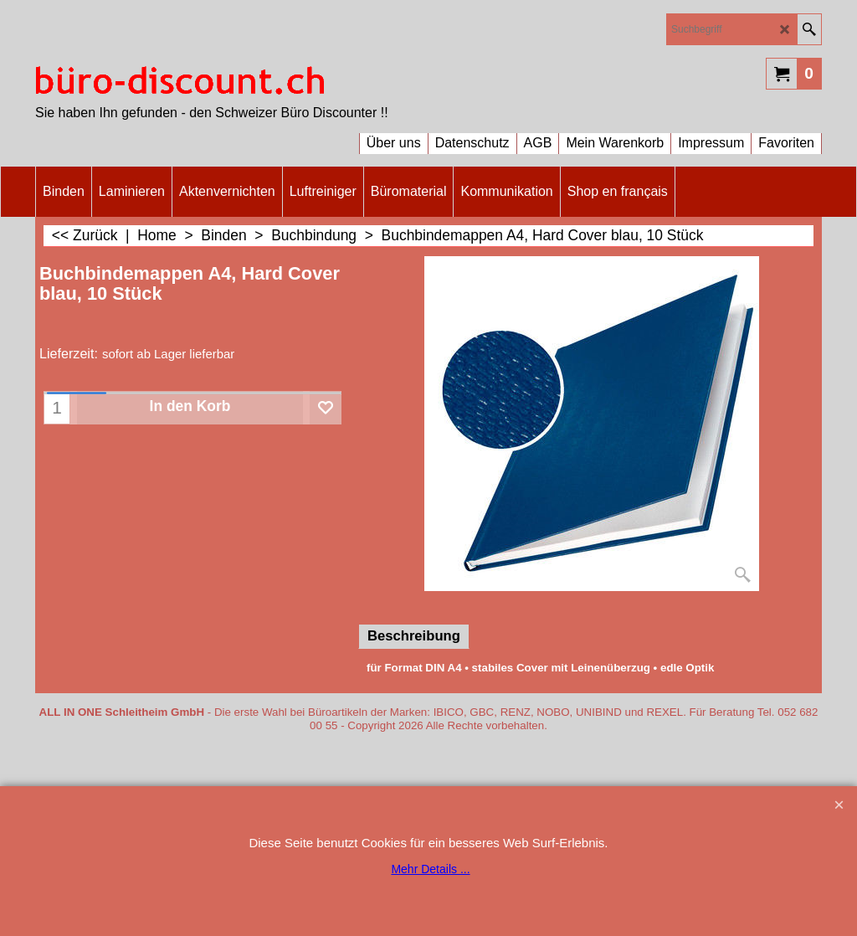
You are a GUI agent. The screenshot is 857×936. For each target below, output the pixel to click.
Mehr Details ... (430, 869)
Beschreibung (413, 636)
